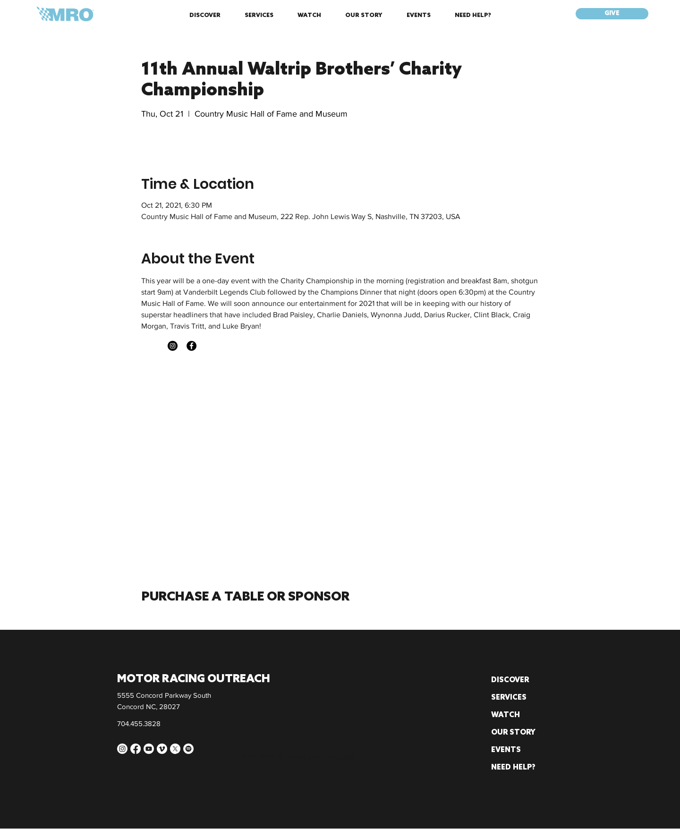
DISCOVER (510, 680)
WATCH (505, 715)
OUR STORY (513, 732)
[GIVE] (612, 13)
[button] (204, 15)
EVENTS (506, 750)
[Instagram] (173, 346)
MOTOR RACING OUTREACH (193, 679)
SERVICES (509, 698)
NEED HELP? (513, 767)
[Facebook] (191, 346)
